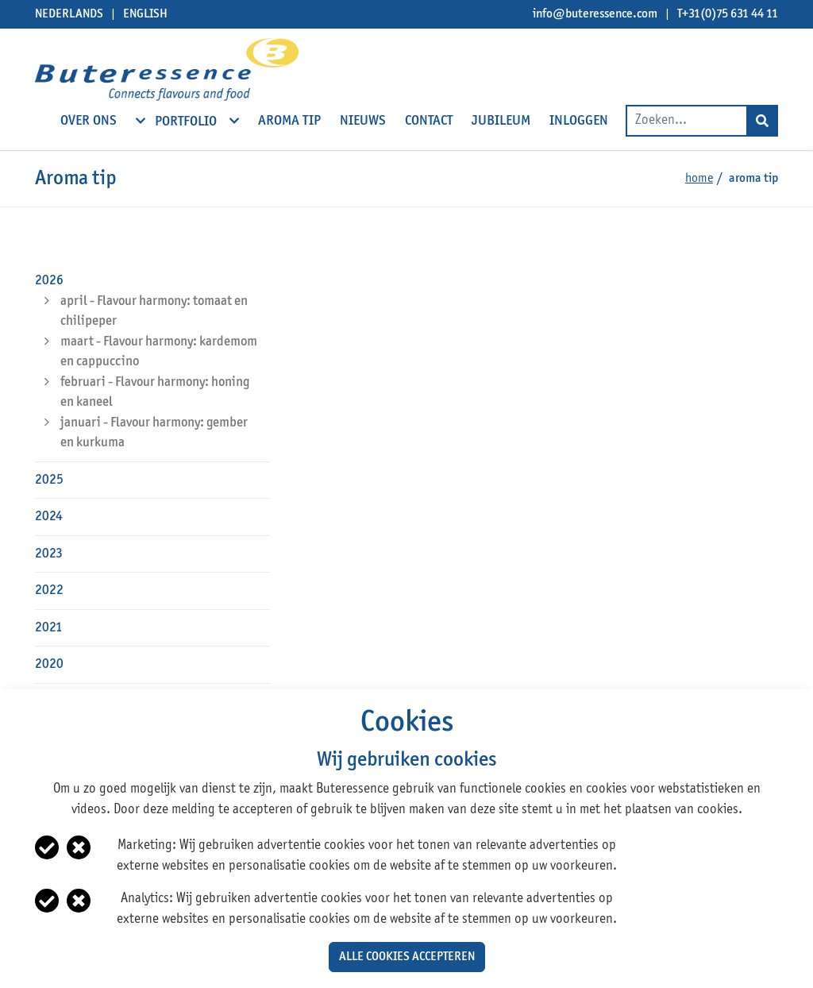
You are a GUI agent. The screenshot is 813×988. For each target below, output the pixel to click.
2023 (49, 554)
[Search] (762, 121)
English (145, 14)
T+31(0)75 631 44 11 (727, 14)
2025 (49, 480)
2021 (49, 628)
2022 (49, 590)
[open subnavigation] (140, 121)
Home (699, 178)
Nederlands (69, 14)
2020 (49, 664)
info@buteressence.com (595, 14)
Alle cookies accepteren (407, 957)
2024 (49, 516)
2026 (49, 281)
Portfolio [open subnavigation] (187, 120)
